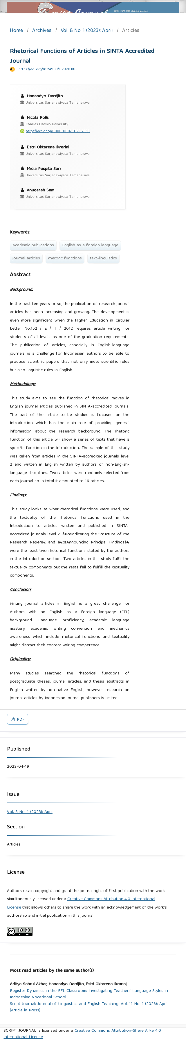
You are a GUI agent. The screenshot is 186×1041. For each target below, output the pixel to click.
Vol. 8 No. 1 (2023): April (87, 31)
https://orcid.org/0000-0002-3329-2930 (58, 131)
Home (16, 31)
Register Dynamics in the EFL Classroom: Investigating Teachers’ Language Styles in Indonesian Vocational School (89, 994)
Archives (41, 31)
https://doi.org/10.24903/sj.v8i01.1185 (48, 69)
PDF (20, 720)
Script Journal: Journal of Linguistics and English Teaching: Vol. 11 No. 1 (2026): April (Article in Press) (88, 1007)
